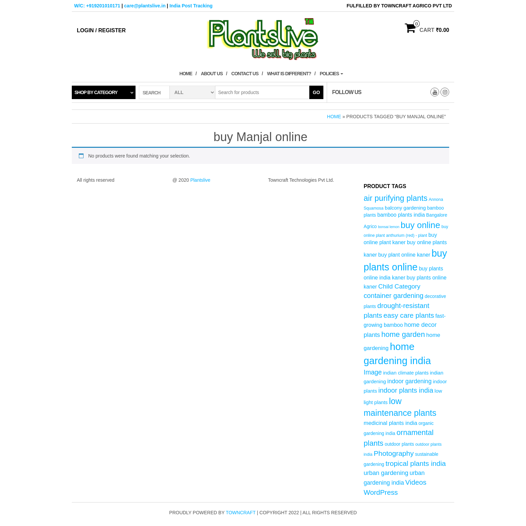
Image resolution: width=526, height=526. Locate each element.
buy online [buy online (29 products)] (420, 225)
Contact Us (245, 73)
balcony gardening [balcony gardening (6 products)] (405, 208)
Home (185, 73)
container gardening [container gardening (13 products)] (393, 295)
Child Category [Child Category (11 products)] (399, 286)
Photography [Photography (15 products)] (394, 453)
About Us (212, 73)
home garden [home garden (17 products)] (403, 334)
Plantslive (200, 180)
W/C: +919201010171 (97, 5)
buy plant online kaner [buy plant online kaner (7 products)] (404, 255)
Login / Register (101, 30)
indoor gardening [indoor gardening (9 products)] (409, 381)
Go (316, 92)
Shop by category (95, 92)
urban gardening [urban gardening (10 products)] (386, 472)
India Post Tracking (190, 5)
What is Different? (289, 73)
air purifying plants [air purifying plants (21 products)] (395, 198)
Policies (331, 73)
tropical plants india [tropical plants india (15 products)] (415, 463)
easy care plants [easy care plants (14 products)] (408, 315)
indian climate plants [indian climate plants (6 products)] (406, 373)
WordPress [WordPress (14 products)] (381, 492)
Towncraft (241, 512)
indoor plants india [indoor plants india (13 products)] (405, 390)
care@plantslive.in (144, 5)
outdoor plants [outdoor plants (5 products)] (399, 444)
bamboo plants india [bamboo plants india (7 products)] (401, 215)
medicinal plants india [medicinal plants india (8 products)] (390, 423)
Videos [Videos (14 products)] (415, 482)
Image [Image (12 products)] (373, 372)
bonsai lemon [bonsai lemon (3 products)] (388, 227)
